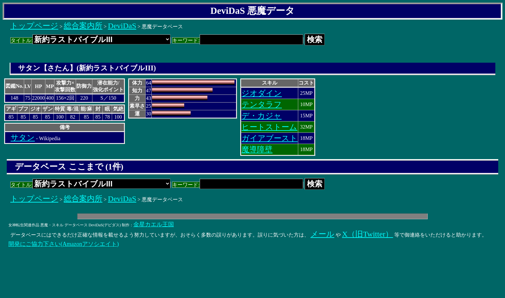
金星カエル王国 (153, 224)
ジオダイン (262, 93)
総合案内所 (83, 26)
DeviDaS (122, 26)
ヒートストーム (269, 127)
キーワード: (237, 40)
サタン (23, 137)
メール (322, 234)
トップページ (34, 26)
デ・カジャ (261, 116)
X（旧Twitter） (367, 234)
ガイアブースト (270, 138)
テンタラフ (262, 104)
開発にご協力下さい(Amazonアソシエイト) (63, 244)
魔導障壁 (257, 149)
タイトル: (90, 40)
